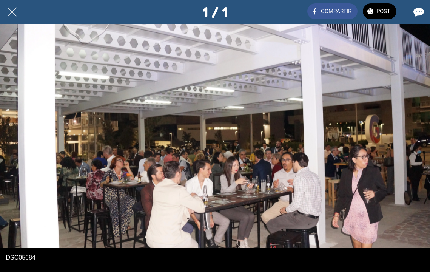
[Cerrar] (12, 12)
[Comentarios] (418, 12)
